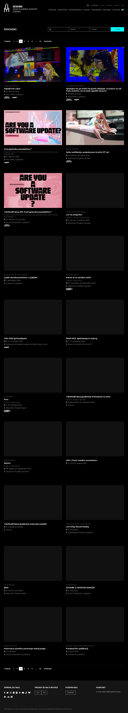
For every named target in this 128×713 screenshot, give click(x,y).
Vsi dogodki (94, 6)
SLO (38, 692)
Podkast (86, 10)
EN (44, 692)
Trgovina (116, 10)
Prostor (109, 6)
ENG (123, 6)
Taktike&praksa (75, 10)
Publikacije (62, 10)
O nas (102, 6)
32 (40, 41)
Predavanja (96, 10)
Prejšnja (7, 41)
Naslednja (48, 41)
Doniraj (116, 6)
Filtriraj (117, 29)
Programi (107, 10)
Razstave (52, 10)
